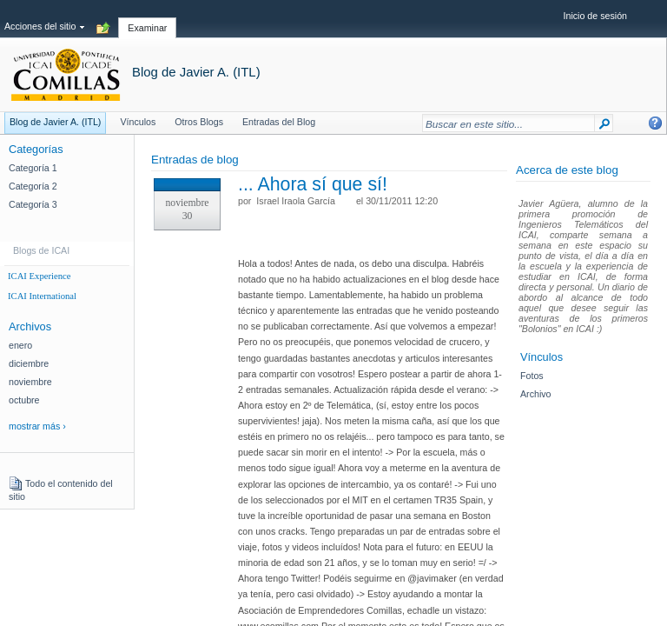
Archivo (535, 394)
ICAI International (42, 296)
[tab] (147, 18)
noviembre (30, 381)
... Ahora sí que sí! (312, 184)
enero (20, 345)
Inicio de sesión (595, 15)
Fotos (532, 375)
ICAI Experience (39, 276)
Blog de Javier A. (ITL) (196, 71)
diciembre (29, 363)
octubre (24, 400)
